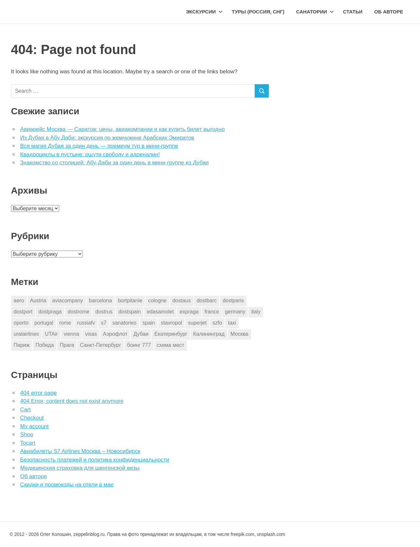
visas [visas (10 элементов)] (91, 334)
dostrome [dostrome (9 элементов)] (78, 311)
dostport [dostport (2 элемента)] (23, 311)
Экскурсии (204, 11)
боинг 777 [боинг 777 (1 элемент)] (139, 345)
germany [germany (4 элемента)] (235, 311)
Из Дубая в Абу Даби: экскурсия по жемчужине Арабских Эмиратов (107, 138)
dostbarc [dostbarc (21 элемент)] (207, 300)
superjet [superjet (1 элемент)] (197, 323)
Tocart (27, 443)
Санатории (315, 11)
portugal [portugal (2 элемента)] (43, 323)
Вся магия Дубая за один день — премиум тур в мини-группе (99, 146)
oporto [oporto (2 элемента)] (21, 323)
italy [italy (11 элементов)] (255, 311)
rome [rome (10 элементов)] (65, 323)
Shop (26, 434)
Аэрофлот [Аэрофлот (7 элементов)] (115, 334)
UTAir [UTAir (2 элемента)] (51, 334)
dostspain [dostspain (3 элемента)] (130, 311)
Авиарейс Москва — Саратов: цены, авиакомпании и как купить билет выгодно (122, 129)
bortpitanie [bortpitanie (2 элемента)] (130, 300)
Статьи (353, 11)
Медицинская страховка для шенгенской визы (79, 468)
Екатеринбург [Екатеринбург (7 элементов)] (170, 334)
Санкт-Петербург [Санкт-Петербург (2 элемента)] (100, 345)
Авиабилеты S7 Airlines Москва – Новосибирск (80, 451)
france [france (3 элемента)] (212, 311)
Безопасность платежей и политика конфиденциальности (94, 460)
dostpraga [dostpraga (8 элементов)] (50, 311)
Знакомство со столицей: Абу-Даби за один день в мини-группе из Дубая (114, 163)
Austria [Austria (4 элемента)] (38, 300)
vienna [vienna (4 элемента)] (71, 334)
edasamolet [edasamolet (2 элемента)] (160, 311)
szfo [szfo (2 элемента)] (217, 323)
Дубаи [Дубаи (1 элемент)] (140, 334)
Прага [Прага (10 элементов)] (67, 345)
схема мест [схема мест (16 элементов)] (170, 345)
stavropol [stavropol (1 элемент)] (171, 323)
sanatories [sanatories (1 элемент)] (124, 323)
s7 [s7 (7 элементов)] (103, 323)
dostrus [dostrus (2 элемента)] (103, 311)
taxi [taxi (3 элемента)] (232, 323)
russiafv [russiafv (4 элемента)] (86, 323)
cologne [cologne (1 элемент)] (157, 300)
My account (34, 426)
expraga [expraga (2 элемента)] (189, 311)
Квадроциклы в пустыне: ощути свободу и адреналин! (90, 154)
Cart (25, 409)
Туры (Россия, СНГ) (258, 11)
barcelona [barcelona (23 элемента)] (100, 300)
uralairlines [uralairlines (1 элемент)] (26, 334)
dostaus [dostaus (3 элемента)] (182, 300)
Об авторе (388, 11)
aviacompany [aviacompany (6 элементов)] (67, 300)
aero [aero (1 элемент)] (19, 300)
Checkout (32, 418)
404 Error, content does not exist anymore (72, 401)
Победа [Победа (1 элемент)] (44, 345)
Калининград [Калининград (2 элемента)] (209, 334)
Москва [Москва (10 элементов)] (239, 334)
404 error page (38, 393)
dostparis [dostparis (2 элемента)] (233, 300)
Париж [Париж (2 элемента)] (22, 345)
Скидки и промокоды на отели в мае (67, 484)
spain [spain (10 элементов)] (148, 323)
